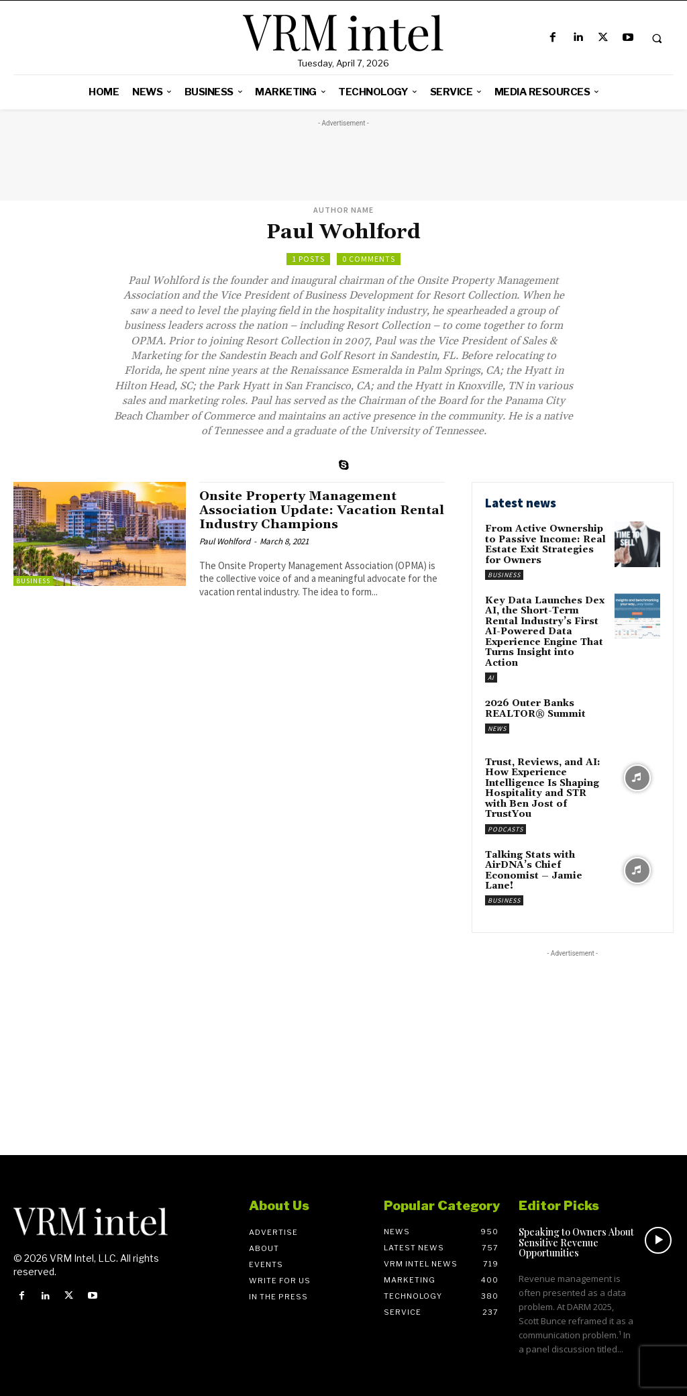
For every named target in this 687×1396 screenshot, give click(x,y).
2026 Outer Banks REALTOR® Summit (535, 708)
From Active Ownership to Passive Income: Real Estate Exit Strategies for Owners (545, 544)
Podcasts (505, 828)
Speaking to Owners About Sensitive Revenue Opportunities (576, 1241)
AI (491, 677)
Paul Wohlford (224, 541)
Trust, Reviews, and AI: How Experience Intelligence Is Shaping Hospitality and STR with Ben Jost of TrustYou (542, 788)
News (497, 728)
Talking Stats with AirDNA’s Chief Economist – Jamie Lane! (533, 869)
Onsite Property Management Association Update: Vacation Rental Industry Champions (300, 510)
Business (33, 581)
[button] (657, 38)
